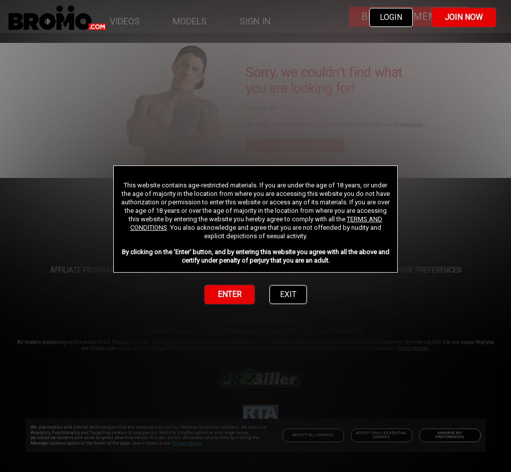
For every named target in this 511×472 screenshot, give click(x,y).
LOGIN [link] (391, 17)
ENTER (230, 294)
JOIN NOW (464, 17)
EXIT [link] (288, 294)
